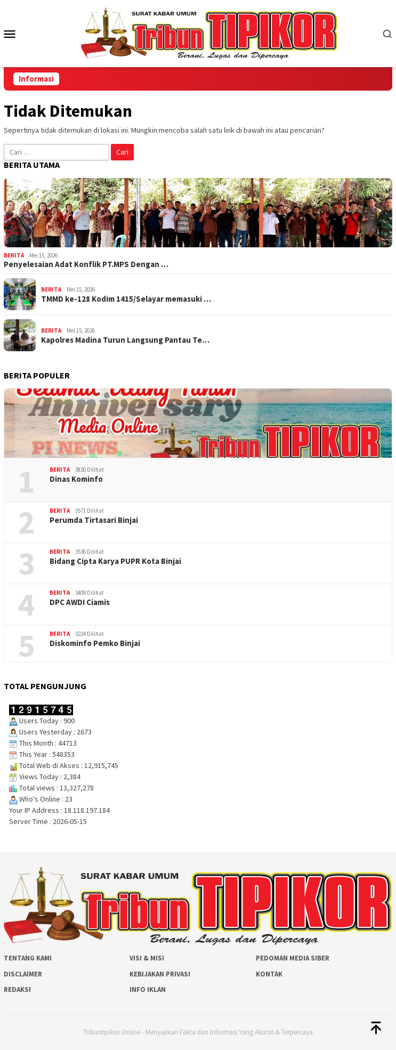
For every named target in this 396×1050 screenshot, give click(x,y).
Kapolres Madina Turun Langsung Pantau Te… (125, 340)
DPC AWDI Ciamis (80, 602)
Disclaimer (23, 974)
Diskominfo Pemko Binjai (95, 643)
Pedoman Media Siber (292, 958)
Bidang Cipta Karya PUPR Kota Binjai (115, 561)
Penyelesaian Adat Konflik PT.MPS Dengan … (86, 264)
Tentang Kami (28, 958)
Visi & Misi (147, 958)
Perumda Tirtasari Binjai (94, 520)
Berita (14, 255)
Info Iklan (148, 989)
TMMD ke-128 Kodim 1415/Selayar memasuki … (126, 299)
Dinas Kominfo (76, 479)
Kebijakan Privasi (160, 974)
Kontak (269, 974)
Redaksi (17, 989)
